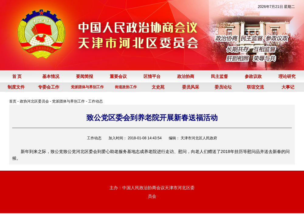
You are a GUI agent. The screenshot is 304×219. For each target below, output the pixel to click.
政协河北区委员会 (34, 101)
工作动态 (95, 101)
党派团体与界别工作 (68, 101)
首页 (12, 101)
